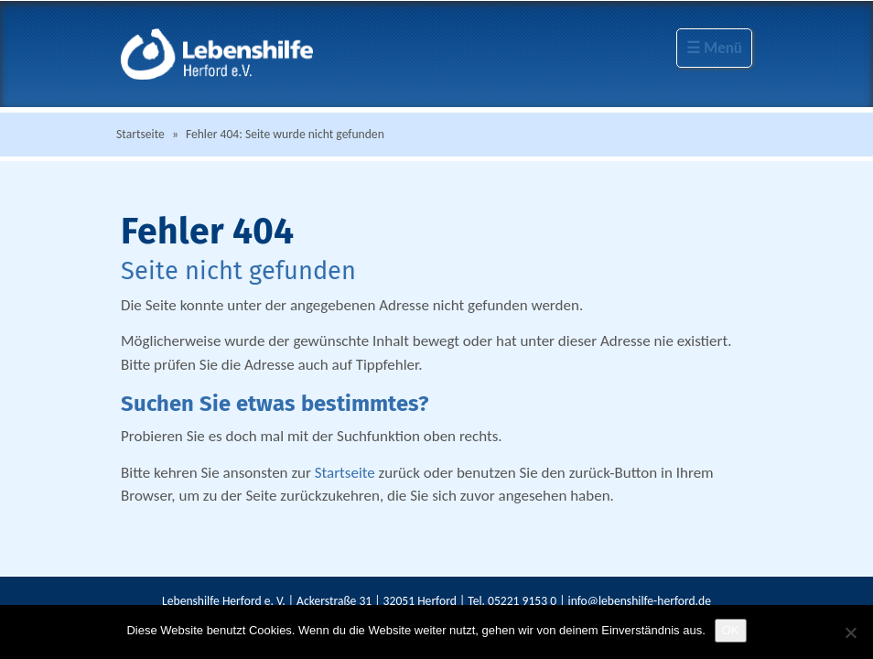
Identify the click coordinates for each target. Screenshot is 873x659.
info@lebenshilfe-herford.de (639, 601)
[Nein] (850, 632)
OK (730, 630)
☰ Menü (714, 48)
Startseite (140, 134)
